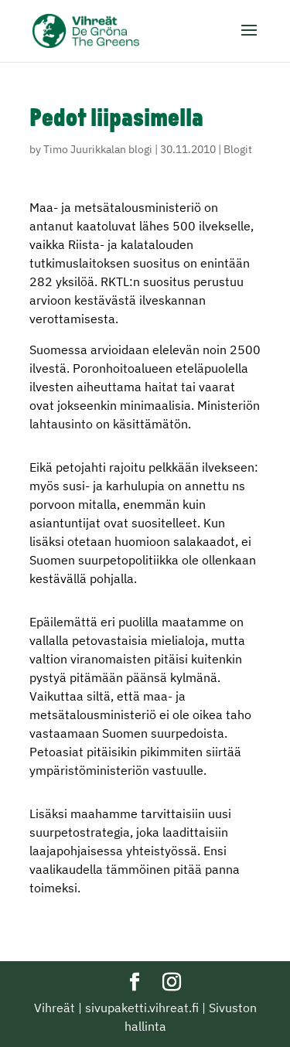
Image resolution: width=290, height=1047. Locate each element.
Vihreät (54, 1007)
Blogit (237, 149)
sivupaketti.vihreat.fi (142, 1007)
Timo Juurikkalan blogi (97, 149)
